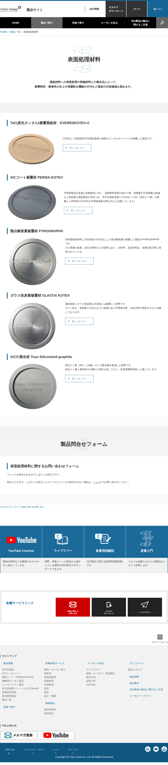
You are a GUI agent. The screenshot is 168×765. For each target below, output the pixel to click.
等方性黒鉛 (8, 673)
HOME (15, 22)
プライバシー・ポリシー (38, 753)
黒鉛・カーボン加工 (55, 673)
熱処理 (47, 677)
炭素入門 (91, 685)
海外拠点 (49, 717)
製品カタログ (135, 673)
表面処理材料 (9, 696)
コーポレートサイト (140, 700)
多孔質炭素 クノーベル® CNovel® (20, 692)
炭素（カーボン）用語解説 (100, 677)
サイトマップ (81, 753)
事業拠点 (50, 707)
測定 (46, 696)
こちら (96, 482)
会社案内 (134, 687)
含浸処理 (49, 689)
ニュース (63, 753)
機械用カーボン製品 (13, 685)
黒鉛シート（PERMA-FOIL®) (18, 681)
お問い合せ (137, 9)
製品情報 (8, 667)
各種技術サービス (55, 667)
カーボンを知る (109, 22)
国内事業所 (50, 713)
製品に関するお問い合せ (38, 506)
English (159, 9)
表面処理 (49, 685)
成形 (46, 692)
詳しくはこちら (86, 148)
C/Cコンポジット (11, 677)
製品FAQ (91, 681)
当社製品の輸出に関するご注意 (140, 23)
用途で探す (78, 22)
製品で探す (47, 22)
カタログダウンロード (116, 9)
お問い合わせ (10, 753)
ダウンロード (136, 667)
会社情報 (94, 9)
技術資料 (134, 681)
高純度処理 (50, 681)
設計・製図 (50, 700)
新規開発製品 (9, 700)
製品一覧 (15, 32)
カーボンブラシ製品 (13, 689)
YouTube (90, 689)
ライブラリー (93, 673)
